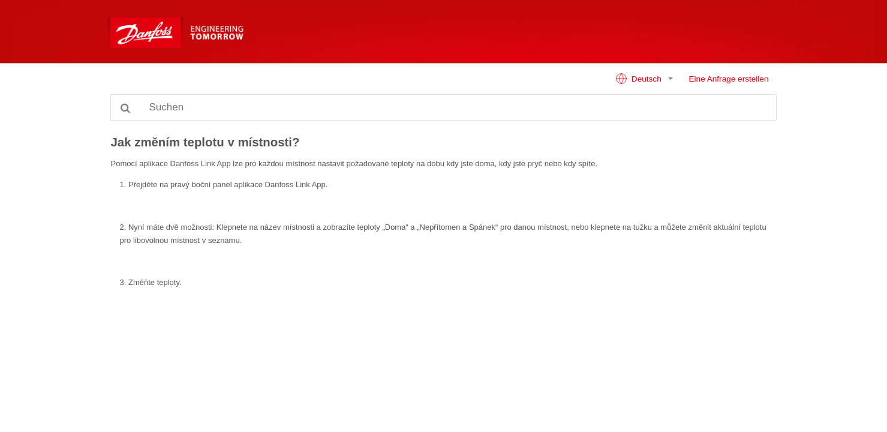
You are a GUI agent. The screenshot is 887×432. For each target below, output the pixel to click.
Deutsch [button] (639, 79)
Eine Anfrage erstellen (728, 78)
